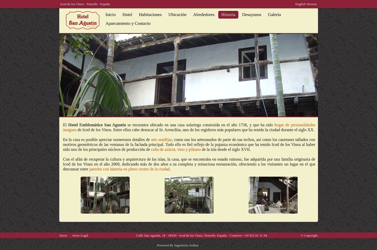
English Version (305, 4)
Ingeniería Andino (186, 245)
